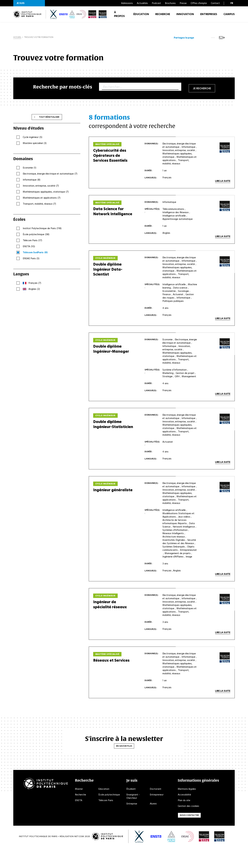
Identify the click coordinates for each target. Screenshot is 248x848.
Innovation (185, 16)
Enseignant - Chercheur (133, 797)
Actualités (142, 3)
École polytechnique (109, 795)
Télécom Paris (105, 801)
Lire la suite (222, 181)
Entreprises (208, 16)
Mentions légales (187, 789)
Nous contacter (189, 816)
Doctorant (155, 789)
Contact (215, 3)
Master (79, 789)
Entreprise (131, 804)
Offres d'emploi (199, 3)
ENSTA (78, 801)
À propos (119, 15)
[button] (29, 3)
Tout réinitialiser (49, 117)
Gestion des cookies (188, 806)
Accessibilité (184, 795)
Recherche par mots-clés (62, 87)
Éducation (141, 16)
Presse (183, 3)
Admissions (127, 3)
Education (103, 789)
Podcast (156, 3)
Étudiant (131, 789)
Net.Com (79, 836)
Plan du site (184, 801)
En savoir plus (124, 746)
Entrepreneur (157, 795)
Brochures (170, 3)
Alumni (153, 804)
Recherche (162, 16)
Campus (229, 16)
